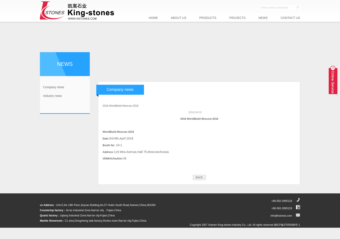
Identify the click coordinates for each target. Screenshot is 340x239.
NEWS (263, 18)
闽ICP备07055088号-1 (287, 224)
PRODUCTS (207, 18)
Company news (53, 87)
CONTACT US (290, 18)
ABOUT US (178, 18)
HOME (153, 18)
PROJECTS (237, 18)
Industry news (52, 96)
